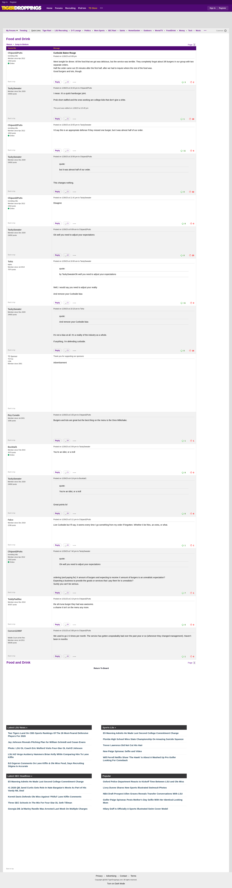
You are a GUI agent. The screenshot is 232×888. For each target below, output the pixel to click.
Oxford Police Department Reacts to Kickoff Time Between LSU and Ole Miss (143, 781)
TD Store (93, 8)
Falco (10, 520)
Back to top (11, 81)
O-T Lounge (76, 31)
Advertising (111, 876)
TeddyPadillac (15, 599)
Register (13, 2)
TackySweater (14, 88)
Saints (122, 31)
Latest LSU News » (17, 727)
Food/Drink (171, 31)
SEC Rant (112, 31)
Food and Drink (18, 39)
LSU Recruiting (61, 31)
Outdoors (148, 31)
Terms (133, 876)
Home (49, 8)
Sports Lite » (109, 727)
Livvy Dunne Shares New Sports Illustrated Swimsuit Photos (135, 787)
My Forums (12, 31)
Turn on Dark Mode (116, 883)
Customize (219, 30)
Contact (123, 876)
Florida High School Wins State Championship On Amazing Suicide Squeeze (143, 739)
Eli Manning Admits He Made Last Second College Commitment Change (141, 733)
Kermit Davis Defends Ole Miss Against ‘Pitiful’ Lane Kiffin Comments (44, 796)
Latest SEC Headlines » (20, 776)
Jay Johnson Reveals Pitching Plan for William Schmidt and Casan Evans (47, 742)
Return (9, 44)
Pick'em (82, 8)
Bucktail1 (12, 447)
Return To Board (101, 668)
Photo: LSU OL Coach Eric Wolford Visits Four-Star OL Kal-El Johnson (45, 748)
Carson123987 (15, 631)
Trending (23, 31)
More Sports (99, 31)
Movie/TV (159, 31)
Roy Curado (14, 415)
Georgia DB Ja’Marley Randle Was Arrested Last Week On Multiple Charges (47, 808)
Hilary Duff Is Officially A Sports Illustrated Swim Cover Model (135, 808)
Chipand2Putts (15, 53)
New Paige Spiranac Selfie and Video (122, 751)
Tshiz (10, 261)
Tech (190, 31)
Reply (57, 82)
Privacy (99, 876)
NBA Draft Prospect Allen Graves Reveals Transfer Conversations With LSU (143, 793)
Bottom (25, 44)
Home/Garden (134, 31)
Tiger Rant (46, 31)
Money (182, 31)
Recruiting (70, 8)
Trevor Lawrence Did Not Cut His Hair (122, 745)
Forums (59, 8)
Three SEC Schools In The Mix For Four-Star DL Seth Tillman (40, 802)
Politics (87, 31)
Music (198, 31)
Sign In (5, 2)
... (101, 7)
